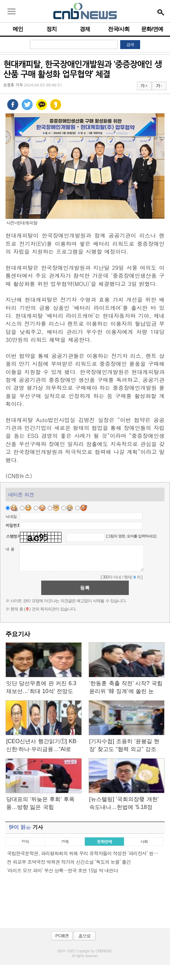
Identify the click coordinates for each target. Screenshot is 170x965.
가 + (143, 85)
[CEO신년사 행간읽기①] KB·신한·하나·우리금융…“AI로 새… (42, 745)
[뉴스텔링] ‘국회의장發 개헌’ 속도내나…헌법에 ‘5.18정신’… (124, 803)
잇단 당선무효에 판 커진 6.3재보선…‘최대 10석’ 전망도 (41, 687)
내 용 (9, 549)
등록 (85, 588)
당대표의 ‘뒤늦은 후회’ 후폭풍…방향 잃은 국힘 (40, 803)
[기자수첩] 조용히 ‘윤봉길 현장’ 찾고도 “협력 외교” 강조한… (124, 745)
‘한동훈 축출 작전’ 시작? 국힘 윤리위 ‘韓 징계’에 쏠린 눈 (125, 687)
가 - (159, 85)
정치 (51, 29)
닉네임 (11, 516)
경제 (85, 29)
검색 (130, 44)
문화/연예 (152, 29)
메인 (18, 29)
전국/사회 (118, 29)
